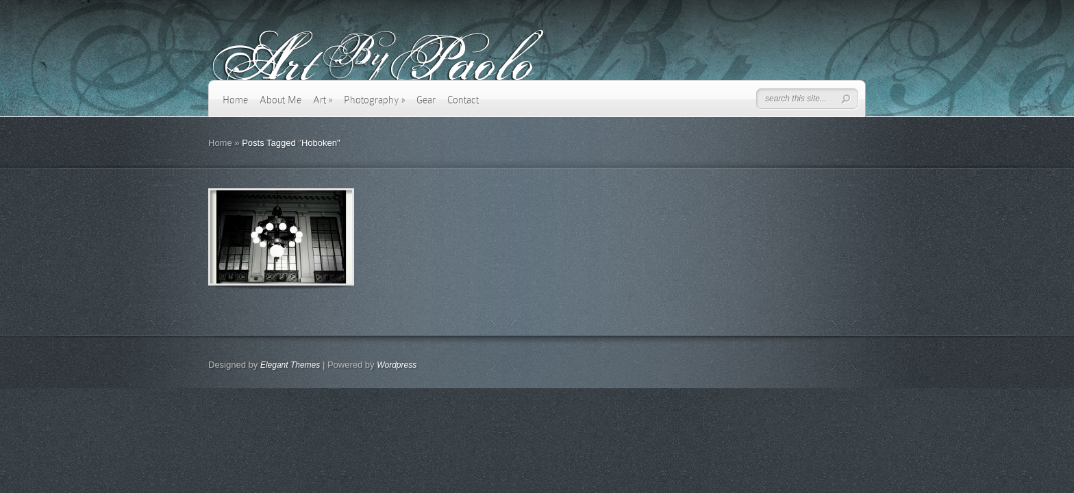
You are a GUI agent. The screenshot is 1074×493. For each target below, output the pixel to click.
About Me (280, 99)
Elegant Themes (290, 365)
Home (235, 99)
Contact (463, 99)
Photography (374, 99)
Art (322, 99)
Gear (426, 99)
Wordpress (396, 365)
